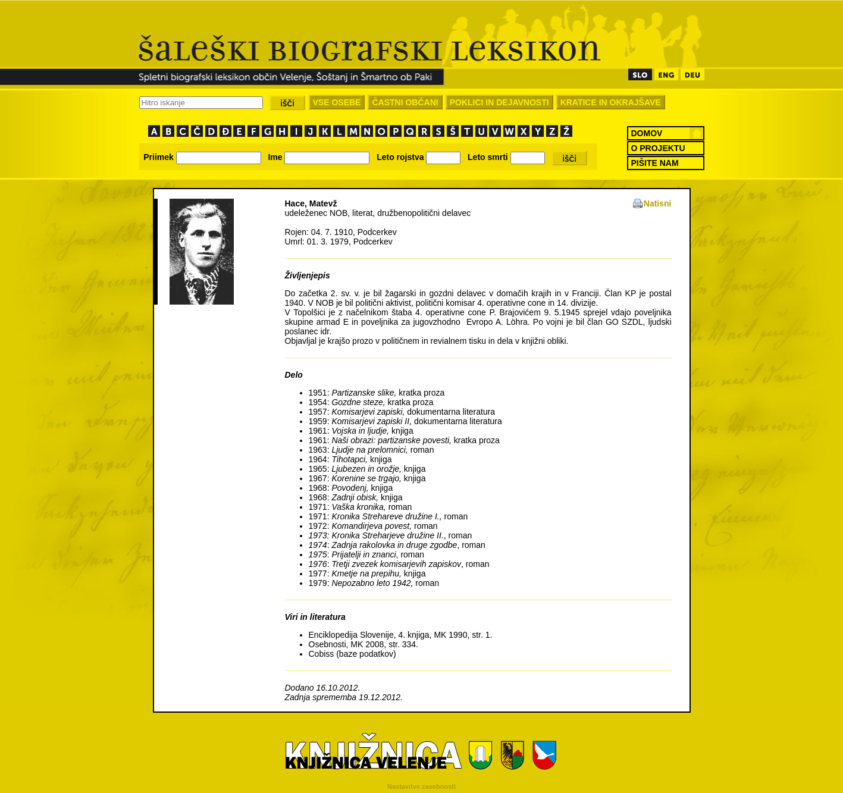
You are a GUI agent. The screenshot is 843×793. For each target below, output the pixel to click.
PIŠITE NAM (655, 163)
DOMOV (647, 133)
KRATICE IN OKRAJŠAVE (610, 102)
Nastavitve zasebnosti (421, 786)
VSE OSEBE (337, 102)
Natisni (658, 203)
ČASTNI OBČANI (405, 102)
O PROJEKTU (658, 148)
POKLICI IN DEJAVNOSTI (499, 102)
